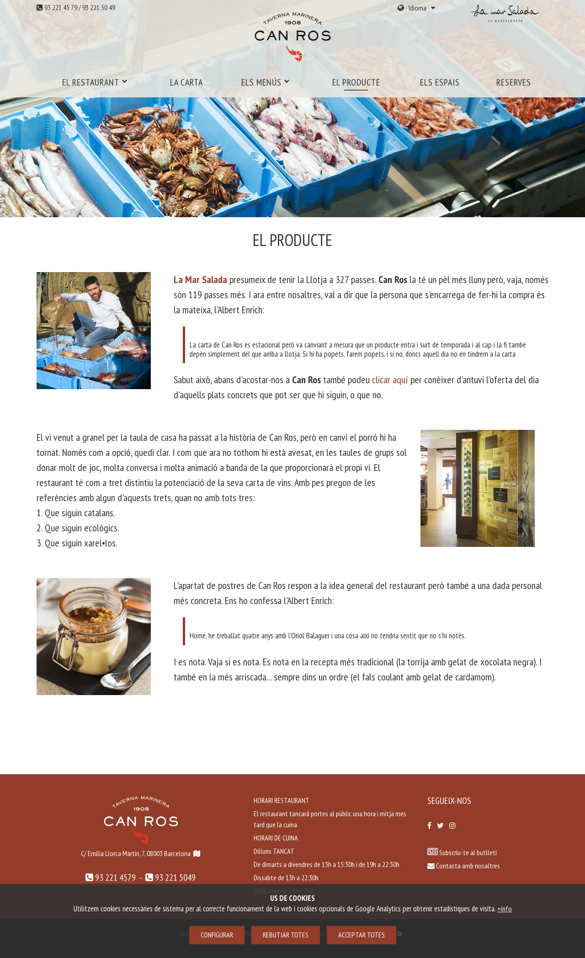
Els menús (265, 82)
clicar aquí (390, 379)
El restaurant (95, 82)
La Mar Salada (200, 279)
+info (504, 908)
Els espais (440, 82)
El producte (356, 82)
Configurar (217, 934)
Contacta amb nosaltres (463, 865)
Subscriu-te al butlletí (467, 852)
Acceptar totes (361, 934)
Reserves (513, 82)
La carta (186, 82)
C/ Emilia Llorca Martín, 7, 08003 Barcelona (136, 853)
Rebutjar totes (285, 934)
